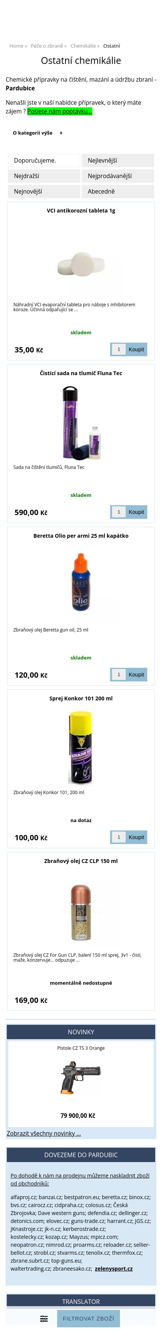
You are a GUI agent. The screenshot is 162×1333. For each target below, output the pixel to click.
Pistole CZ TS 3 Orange (81, 1048)
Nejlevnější (102, 160)
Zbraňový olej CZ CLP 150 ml (81, 860)
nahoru (150, 1321)
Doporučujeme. (35, 160)
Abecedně (101, 192)
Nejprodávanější (110, 176)
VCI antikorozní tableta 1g (81, 210)
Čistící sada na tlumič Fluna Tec (81, 373)
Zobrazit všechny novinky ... (44, 1133)
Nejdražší (26, 176)
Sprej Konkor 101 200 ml (81, 698)
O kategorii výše (33, 132)
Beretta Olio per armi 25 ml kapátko (80, 535)
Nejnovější (28, 192)
